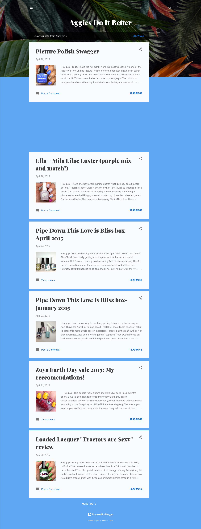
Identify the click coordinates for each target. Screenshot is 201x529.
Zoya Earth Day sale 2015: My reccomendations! (75, 373)
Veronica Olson (107, 521)
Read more (136, 93)
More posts (89, 504)
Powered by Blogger (100, 514)
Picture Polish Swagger (67, 51)
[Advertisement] (161, 80)
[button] (140, 49)
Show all (138, 36)
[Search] (170, 9)
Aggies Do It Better (100, 22)
